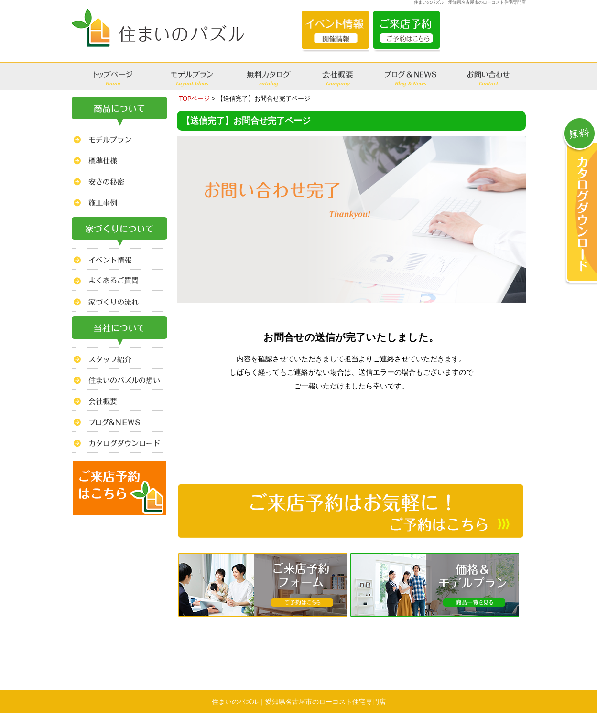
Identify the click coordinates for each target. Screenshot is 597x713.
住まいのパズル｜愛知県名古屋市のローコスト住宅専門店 (299, 701)
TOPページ (194, 98)
